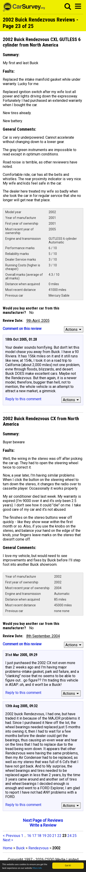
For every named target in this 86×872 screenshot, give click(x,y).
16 (29, 835)
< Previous (11, 835)
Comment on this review (22, 328)
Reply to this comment (23, 399)
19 (44, 835)
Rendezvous (38, 848)
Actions (74, 329)
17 (34, 835)
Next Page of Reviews (43, 820)
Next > (8, 840)
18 (39, 835)
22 (59, 835)
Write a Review (43, 825)
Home (7, 848)
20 (49, 835)
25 (74, 835)
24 (69, 835)
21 (54, 835)
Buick (20, 848)
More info (37, 868)
